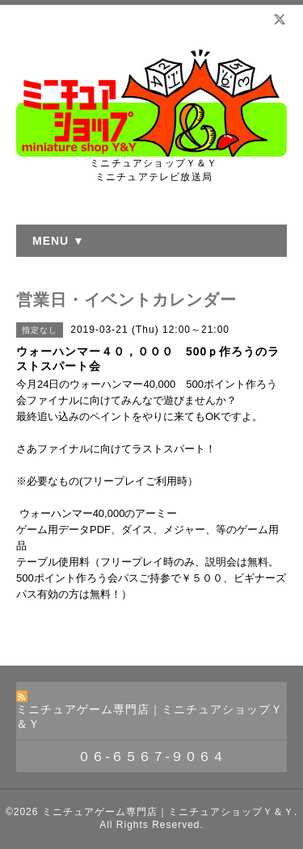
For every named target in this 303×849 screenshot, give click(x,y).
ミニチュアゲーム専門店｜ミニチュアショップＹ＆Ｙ (168, 811)
